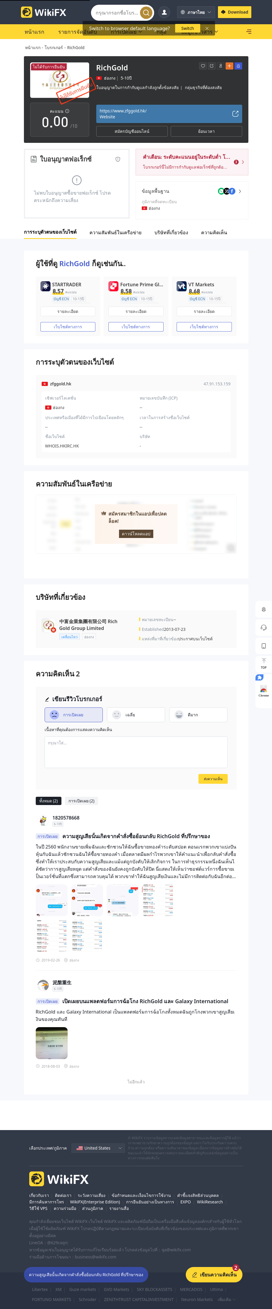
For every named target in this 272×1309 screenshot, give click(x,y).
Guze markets (82, 1289)
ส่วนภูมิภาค (92, 1208)
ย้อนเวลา (206, 131)
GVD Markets (116, 1289)
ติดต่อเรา (63, 1195)
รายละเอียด (67, 311)
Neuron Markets (197, 1299)
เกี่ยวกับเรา (39, 1195)
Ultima (216, 1289)
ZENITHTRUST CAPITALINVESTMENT (138, 1299)
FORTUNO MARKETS (51, 1299)
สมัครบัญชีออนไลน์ (132, 131)
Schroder (87, 1299)
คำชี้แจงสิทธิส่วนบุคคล (198, 1195)
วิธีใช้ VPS (38, 1208)
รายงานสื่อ (119, 1208)
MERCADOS (191, 1289)
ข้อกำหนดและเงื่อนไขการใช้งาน (141, 1195)
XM (59, 1289)
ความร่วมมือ (65, 1208)
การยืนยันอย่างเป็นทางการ (150, 1202)
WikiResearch (210, 1202)
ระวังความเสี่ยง (91, 1195)
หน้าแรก (32, 47)
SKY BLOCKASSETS (154, 1289)
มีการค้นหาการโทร (46, 1202)
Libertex (40, 1289)
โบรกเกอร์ (54, 47)
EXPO (185, 1202)
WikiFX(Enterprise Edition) (95, 1202)
